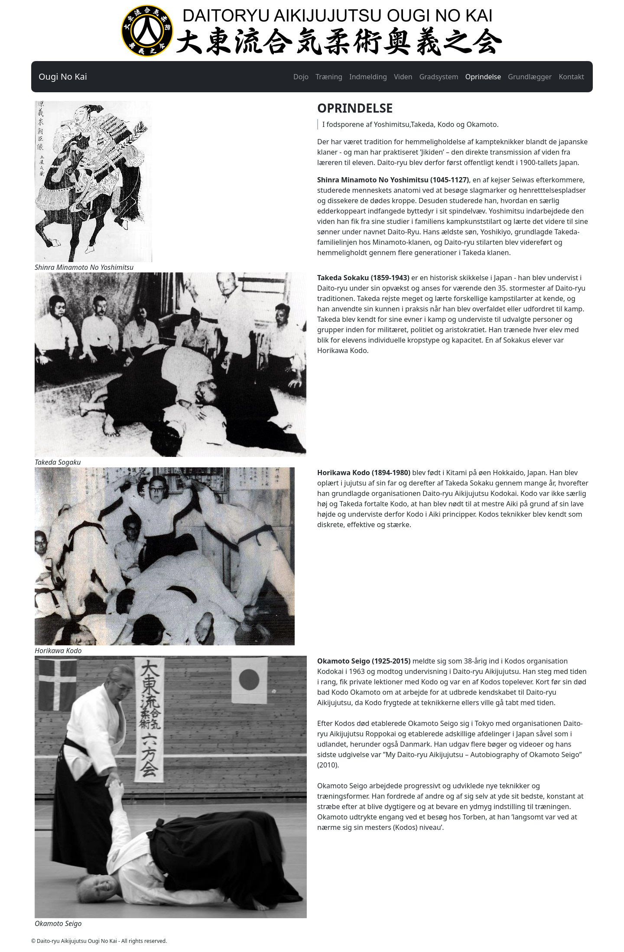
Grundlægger (530, 76)
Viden (403, 76)
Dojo (301, 76)
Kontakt (571, 76)
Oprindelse (483, 76)
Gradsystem (438, 76)
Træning (328, 76)
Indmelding (368, 76)
